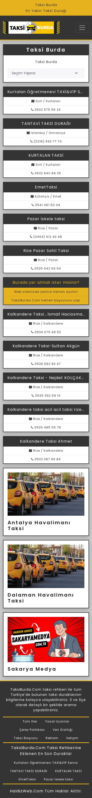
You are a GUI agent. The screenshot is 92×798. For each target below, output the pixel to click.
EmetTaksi (27, 779)
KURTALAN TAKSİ (68, 771)
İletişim (72, 738)
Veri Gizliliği (63, 730)
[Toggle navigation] (82, 28)
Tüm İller (30, 721)
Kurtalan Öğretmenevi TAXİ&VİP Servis (46, 763)
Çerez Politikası (32, 730)
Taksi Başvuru (26, 738)
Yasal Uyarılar (57, 721)
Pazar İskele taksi (58, 779)
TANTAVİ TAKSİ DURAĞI (28, 771)
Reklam (52, 738)
